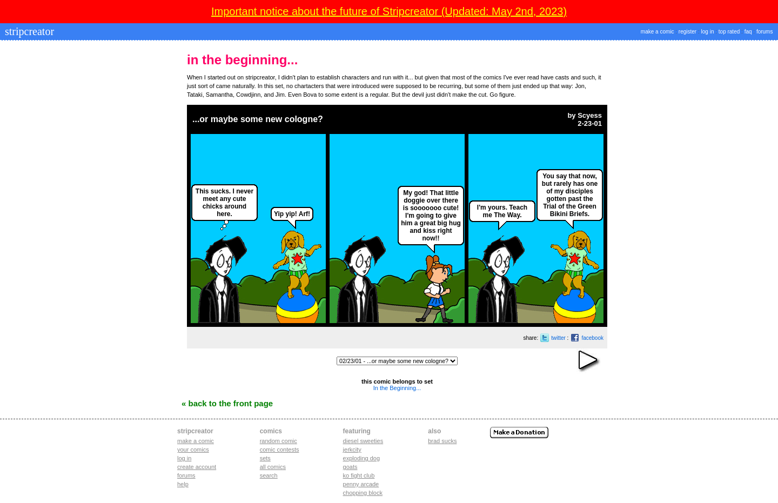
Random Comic (278, 441)
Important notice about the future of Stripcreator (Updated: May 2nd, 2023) (389, 11)
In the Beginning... (397, 388)
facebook (592, 338)
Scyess (590, 115)
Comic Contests (279, 449)
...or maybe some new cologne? (257, 119)
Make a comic (195, 441)
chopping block (363, 492)
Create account (196, 467)
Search (269, 475)
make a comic (657, 32)
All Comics (273, 467)
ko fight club (359, 475)
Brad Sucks (442, 441)
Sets (265, 458)
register (687, 32)
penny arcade (361, 484)
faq (748, 32)
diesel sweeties (363, 441)
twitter (558, 338)
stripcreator (28, 31)
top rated (729, 32)
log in (707, 32)
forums (764, 32)
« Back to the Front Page (227, 403)
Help (183, 484)
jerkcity (352, 449)
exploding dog (361, 458)
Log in (184, 458)
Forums (186, 475)
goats (350, 467)
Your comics (193, 449)
